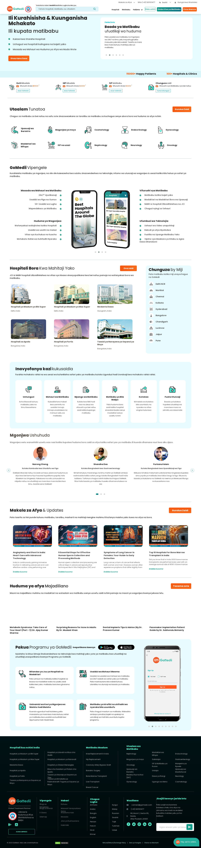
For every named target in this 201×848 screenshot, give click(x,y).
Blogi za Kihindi (46, 808)
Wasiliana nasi (67, 812)
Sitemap (43, 817)
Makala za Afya (127, 2)
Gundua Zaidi (180, 510)
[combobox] (166, 3)
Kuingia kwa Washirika (186, 2)
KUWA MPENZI (21, 832)
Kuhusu (64, 804)
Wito (146, 2)
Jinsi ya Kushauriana (70, 821)
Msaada (64, 817)
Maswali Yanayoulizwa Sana (71, 809)
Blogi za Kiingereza (44, 805)
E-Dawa (43, 812)
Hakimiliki (65, 825)
